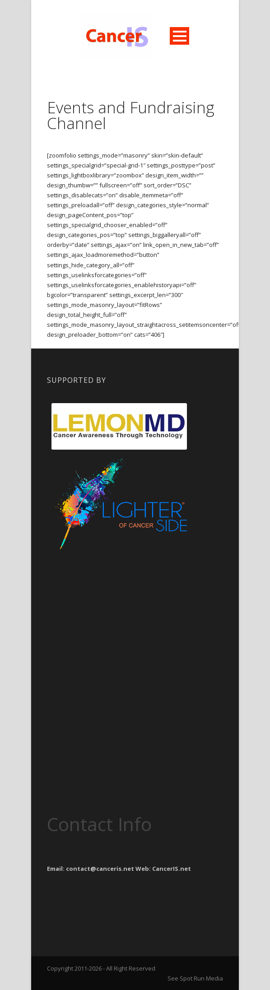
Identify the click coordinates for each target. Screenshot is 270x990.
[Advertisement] (119, 610)
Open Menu (179, 36)
